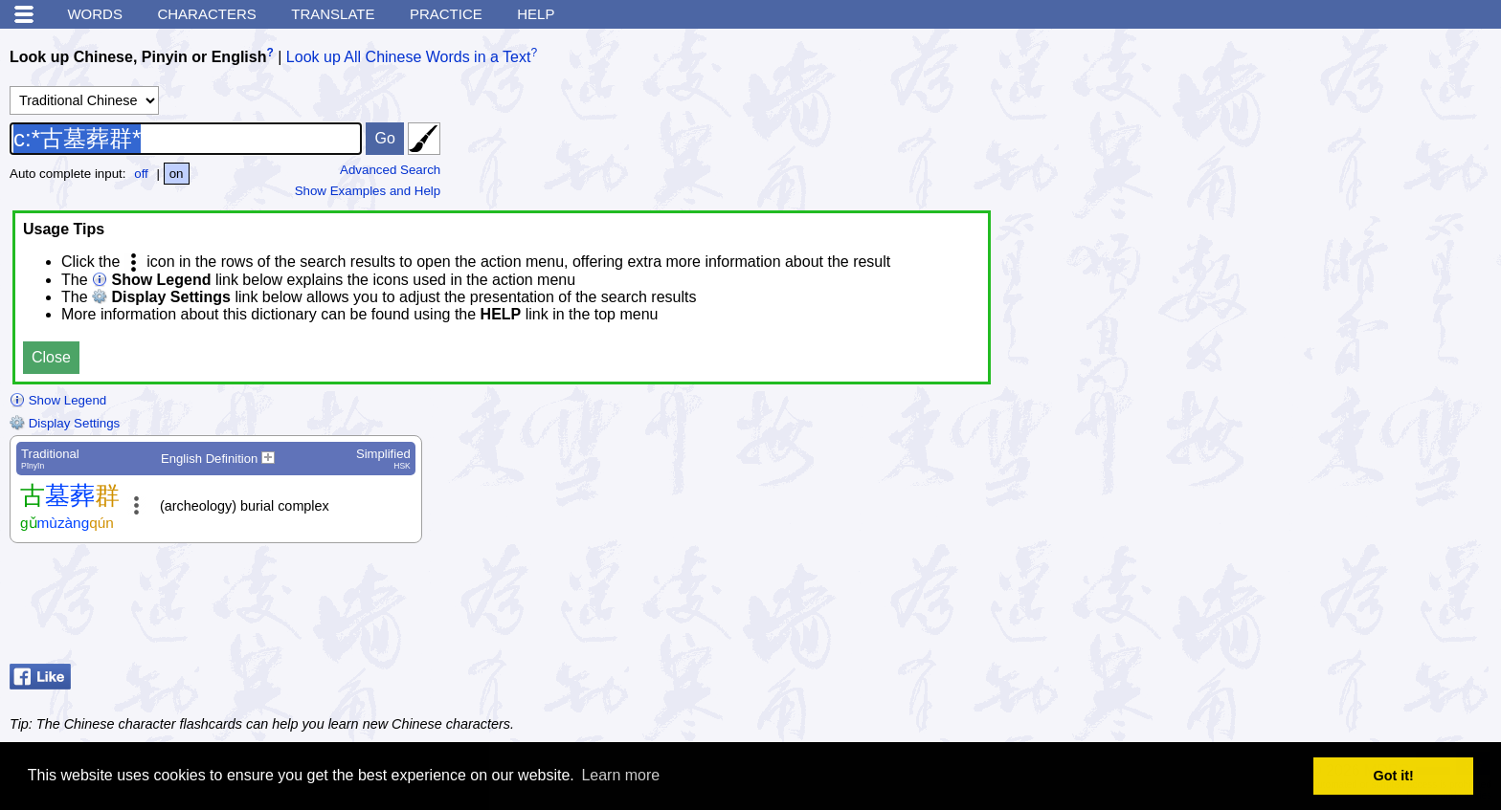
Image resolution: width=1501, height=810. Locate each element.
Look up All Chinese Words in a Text (408, 57)
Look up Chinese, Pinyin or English (138, 57)
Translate (332, 14)
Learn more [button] (620, 775)
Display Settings (65, 423)
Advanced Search (390, 170)
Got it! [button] (1394, 775)
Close (51, 357)
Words (95, 14)
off (141, 173)
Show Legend (58, 400)
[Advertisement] (1338, 608)
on (176, 173)
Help (535, 14)
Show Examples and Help (368, 191)
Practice (446, 14)
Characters (206, 14)
